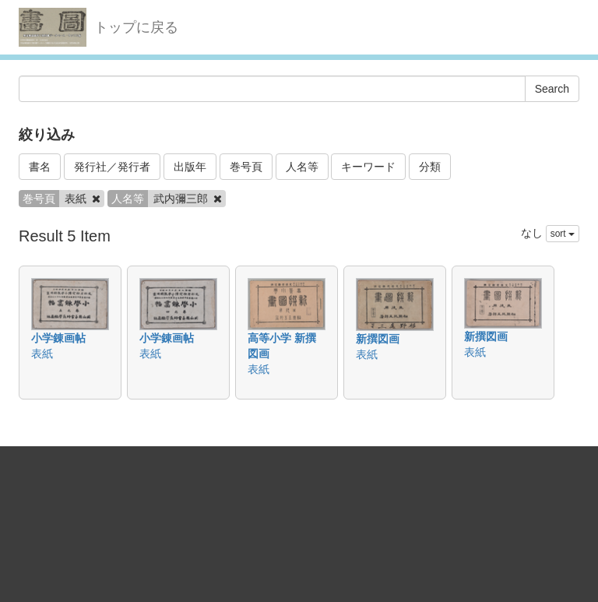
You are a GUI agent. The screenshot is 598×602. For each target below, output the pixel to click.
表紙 (42, 353)
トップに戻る (136, 27)
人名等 (302, 166)
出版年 (190, 166)
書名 (40, 166)
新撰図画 (377, 339)
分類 (430, 166)
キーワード (368, 166)
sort (563, 233)
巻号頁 (246, 166)
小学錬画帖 (58, 338)
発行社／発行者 (112, 166)
